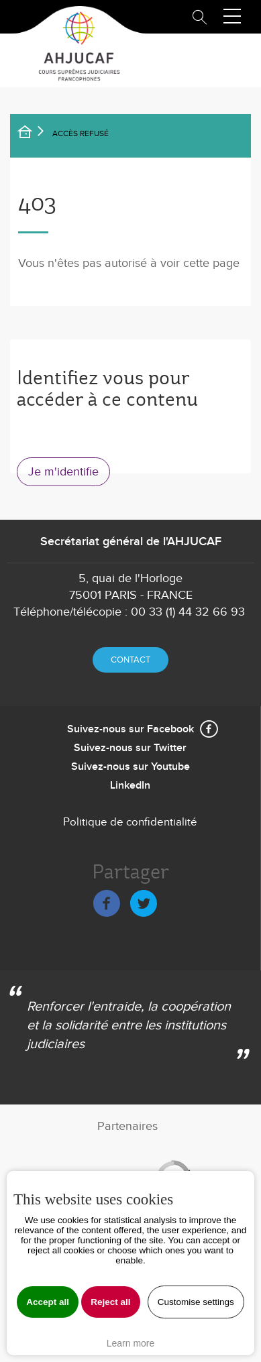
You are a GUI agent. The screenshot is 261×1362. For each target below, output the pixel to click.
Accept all (47, 1302)
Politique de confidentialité (130, 822)
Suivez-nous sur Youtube (130, 766)
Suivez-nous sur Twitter (130, 748)
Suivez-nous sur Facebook (130, 729)
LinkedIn (130, 785)
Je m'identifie (63, 472)
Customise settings (196, 1302)
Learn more (131, 1343)
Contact (130, 660)
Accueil (33, 134)
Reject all (110, 1302)
